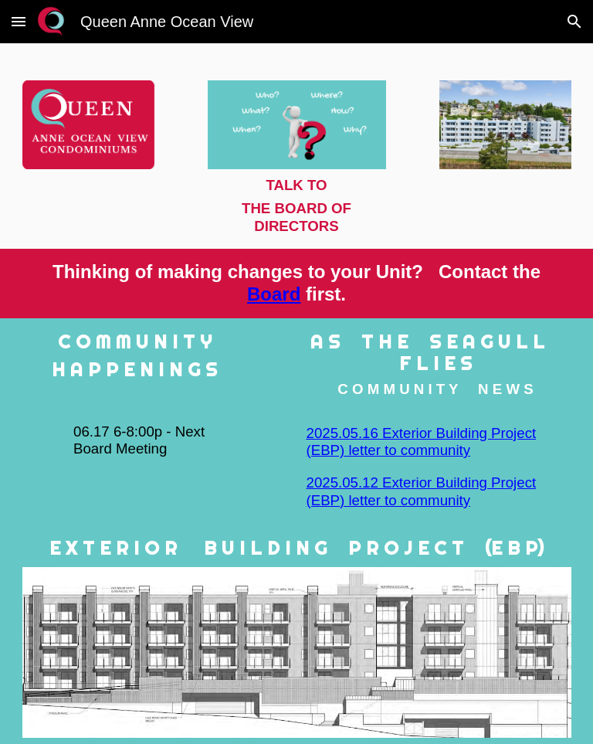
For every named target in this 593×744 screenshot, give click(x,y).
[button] (18, 21)
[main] (297, 206)
